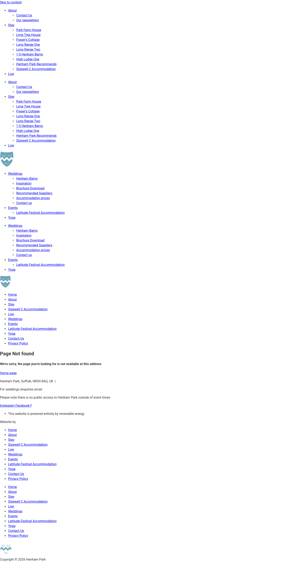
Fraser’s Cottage (28, 40)
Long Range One (28, 45)
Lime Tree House (28, 35)
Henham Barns (27, 178)
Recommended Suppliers (34, 193)
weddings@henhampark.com (64, 389)
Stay (11, 25)
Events (13, 208)
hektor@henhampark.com (75, 381)
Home (12, 295)
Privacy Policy (18, 343)
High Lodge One (27, 59)
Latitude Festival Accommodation (40, 213)
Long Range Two (28, 49)
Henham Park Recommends (36, 64)
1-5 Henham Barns (29, 54)
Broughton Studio (29, 422)
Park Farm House (28, 30)
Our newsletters (27, 20)
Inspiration (23, 183)
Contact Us (24, 15)
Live (11, 74)
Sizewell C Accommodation (36, 69)
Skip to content (11, 2)
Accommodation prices (33, 198)
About (12, 10)
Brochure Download (30, 188)
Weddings (15, 174)
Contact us (24, 203)
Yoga (11, 218)
